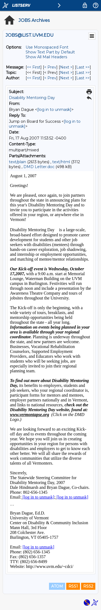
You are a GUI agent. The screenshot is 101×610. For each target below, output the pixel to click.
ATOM (57, 586)
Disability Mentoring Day (32, 97)
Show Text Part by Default (50, 52)
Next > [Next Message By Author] (66, 78)
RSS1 (73, 586)
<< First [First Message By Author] (33, 78)
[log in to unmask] (54, 109)
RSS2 (88, 586)
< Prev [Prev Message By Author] (50, 78)
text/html (61, 161)
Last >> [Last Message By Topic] (83, 72)
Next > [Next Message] (66, 67)
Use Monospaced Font (47, 47)
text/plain (17, 161)
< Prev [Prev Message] (50, 67)
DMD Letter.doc (38, 166)
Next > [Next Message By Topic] (66, 72)
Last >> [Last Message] (83, 67)
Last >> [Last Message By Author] (83, 78)
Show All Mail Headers (46, 56)
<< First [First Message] (33, 67)
